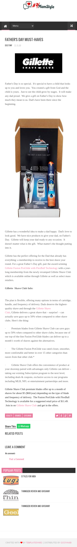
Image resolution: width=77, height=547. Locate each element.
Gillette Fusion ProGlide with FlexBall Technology (31, 268)
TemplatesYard (34, 542)
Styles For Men (28, 476)
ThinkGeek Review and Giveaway (35, 491)
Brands (18, 415)
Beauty (9, 415)
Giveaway (27, 415)
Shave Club (26, 405)
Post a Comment (16, 459)
